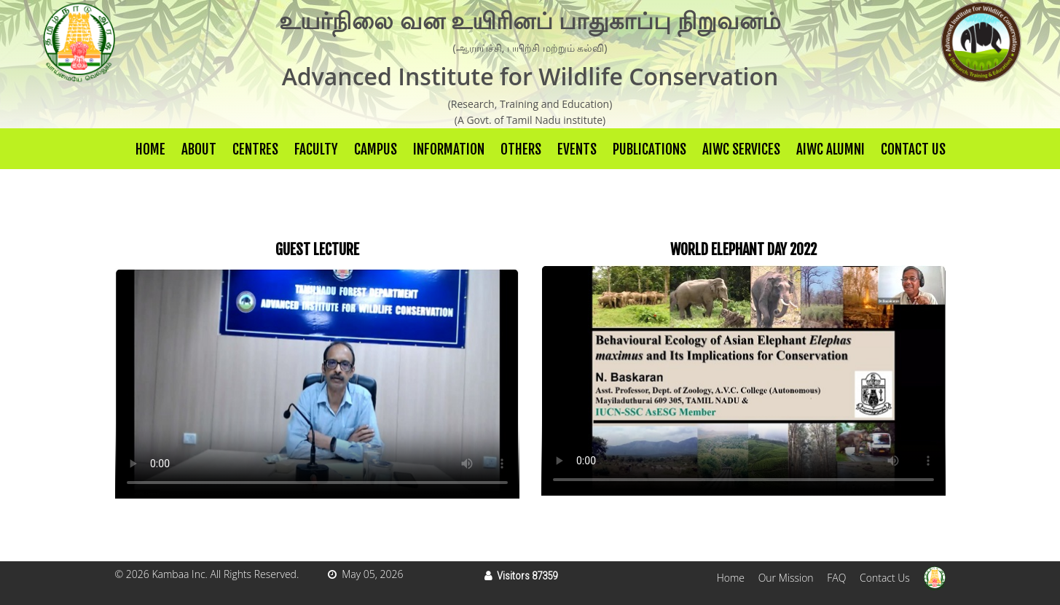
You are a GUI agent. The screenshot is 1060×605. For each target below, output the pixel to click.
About (198, 149)
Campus (375, 149)
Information (448, 149)
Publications (649, 149)
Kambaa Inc (178, 574)
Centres (255, 149)
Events (577, 149)
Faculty (316, 149)
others (520, 149)
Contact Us (913, 149)
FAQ (836, 578)
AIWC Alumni (830, 149)
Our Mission (786, 578)
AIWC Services (741, 149)
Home (150, 149)
